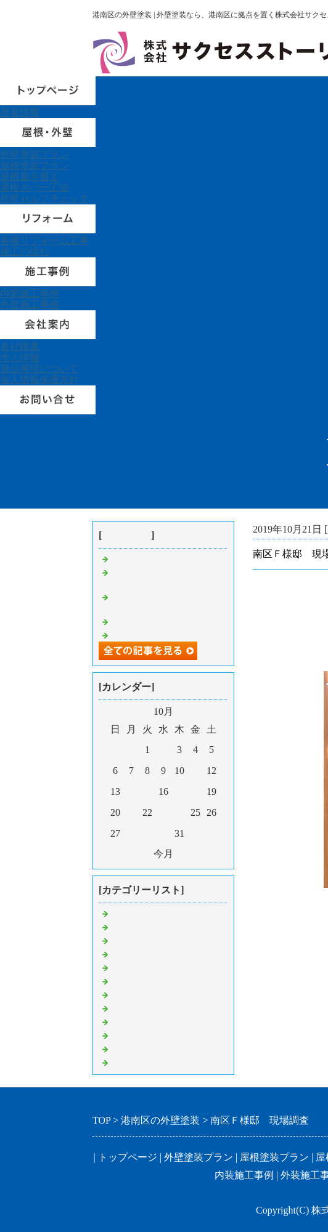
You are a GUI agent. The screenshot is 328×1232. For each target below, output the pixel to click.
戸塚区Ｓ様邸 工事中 (160, 634)
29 (147, 833)
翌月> (188, 853)
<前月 (138, 853)
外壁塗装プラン (34, 154)
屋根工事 (130, 994)
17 (179, 791)
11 (195, 770)
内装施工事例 (29, 293)
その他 (126, 1048)
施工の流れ (24, 251)
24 (179, 812)
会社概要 (19, 346)
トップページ (127, 1157)
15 (147, 791)
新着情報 (19, 112)
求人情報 (19, 357)
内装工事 (130, 1034)
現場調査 (130, 980)
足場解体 (130, 953)
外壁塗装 (130, 1007)
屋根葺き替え (29, 176)
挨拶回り (130, 1062)
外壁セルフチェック (44, 198)
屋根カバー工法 (34, 187)
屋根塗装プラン (34, 165)
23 (163, 812)
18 (195, 791)
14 (131, 791)
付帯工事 (130, 1021)
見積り (126, 940)
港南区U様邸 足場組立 (164, 558)
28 (131, 833)
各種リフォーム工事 (44, 240)
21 (131, 812)
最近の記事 (126, 535)
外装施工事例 (29, 304)
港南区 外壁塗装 (150, 913)
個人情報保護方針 (39, 379)
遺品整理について (39, 368)
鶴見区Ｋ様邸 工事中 (160, 621)
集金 (121, 967)
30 (163, 833)
